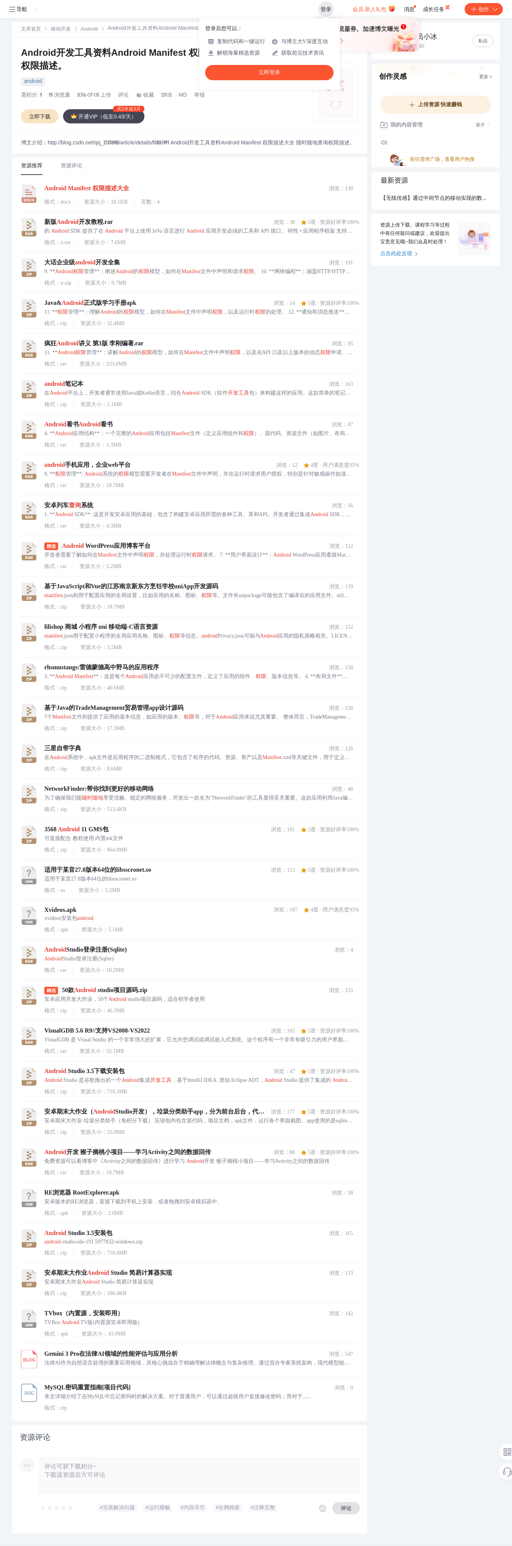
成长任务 (437, 7)
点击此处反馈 (399, 254)
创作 (483, 9)
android (33, 81)
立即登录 (269, 72)
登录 (326, 9)
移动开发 (61, 29)
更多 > (485, 77)
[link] (31, 29)
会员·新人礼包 (374, 8)
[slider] (57, 1508)
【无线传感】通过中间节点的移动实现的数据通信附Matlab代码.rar (436, 198)
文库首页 (31, 29)
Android (89, 29)
